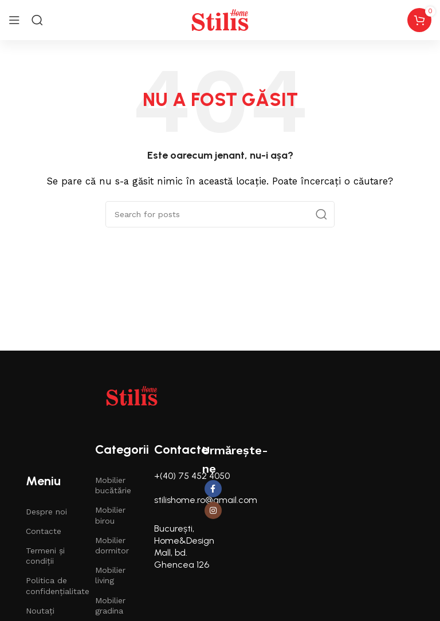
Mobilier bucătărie (113, 485)
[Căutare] (220, 214)
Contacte (43, 531)
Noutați (40, 610)
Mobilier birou (110, 515)
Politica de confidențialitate (49, 585)
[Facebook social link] (213, 488)
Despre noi (46, 511)
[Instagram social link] (213, 510)
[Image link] (132, 395)
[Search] (37, 20)
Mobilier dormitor (112, 545)
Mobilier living (110, 575)
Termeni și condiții (45, 555)
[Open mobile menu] (14, 20)
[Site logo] (220, 19)
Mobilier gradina (110, 605)
